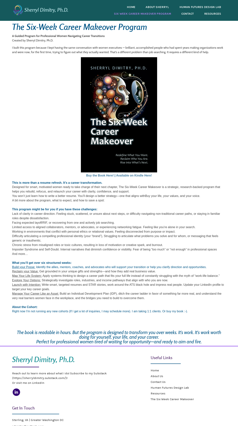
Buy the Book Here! (100, 175)
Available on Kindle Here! (134, 175)
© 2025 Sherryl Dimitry (28, 419)
